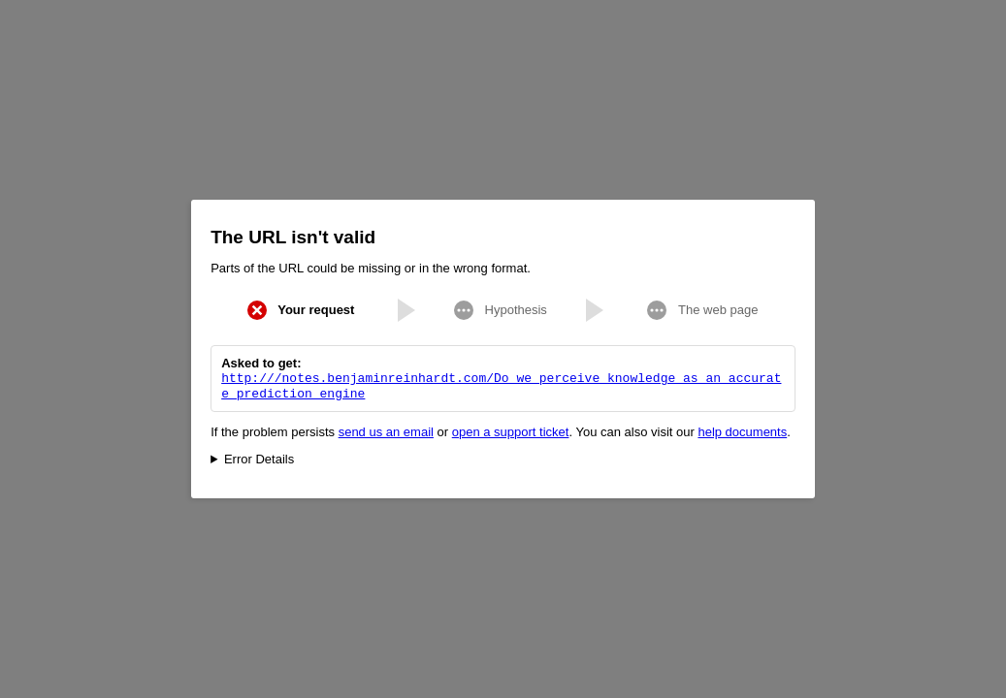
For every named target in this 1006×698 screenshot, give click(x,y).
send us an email (386, 434)
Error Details (259, 461)
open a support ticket (510, 434)
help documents (742, 434)
